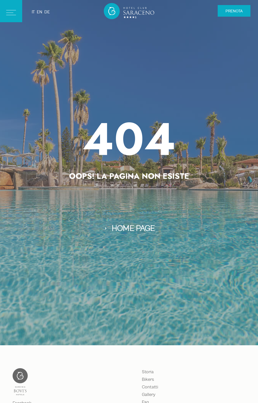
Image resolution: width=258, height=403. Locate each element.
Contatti (150, 387)
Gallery (148, 394)
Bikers (148, 379)
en (39, 12)
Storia (148, 372)
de (47, 12)
